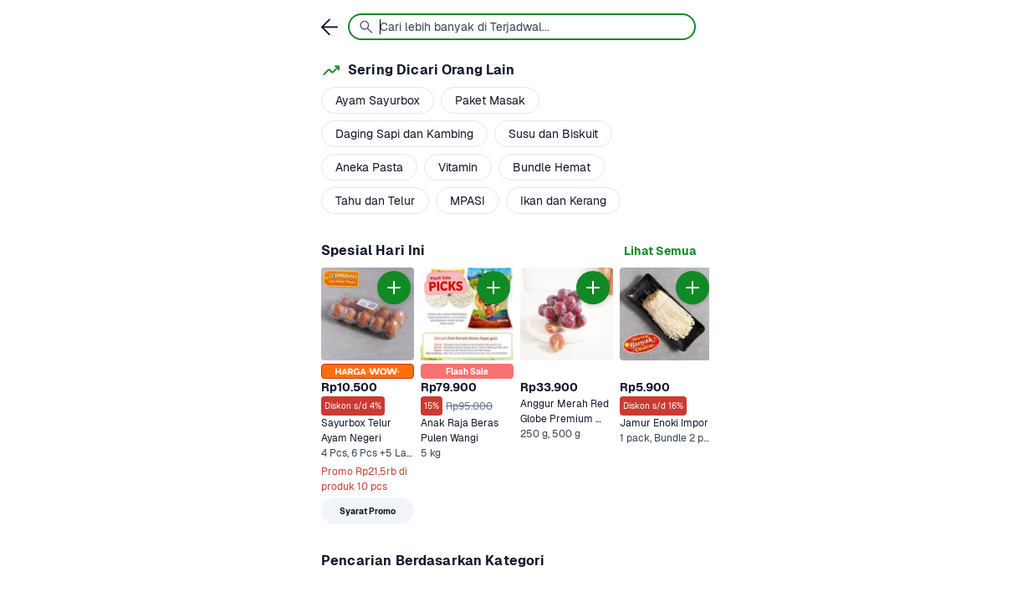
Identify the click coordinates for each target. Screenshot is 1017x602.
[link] (660, 251)
